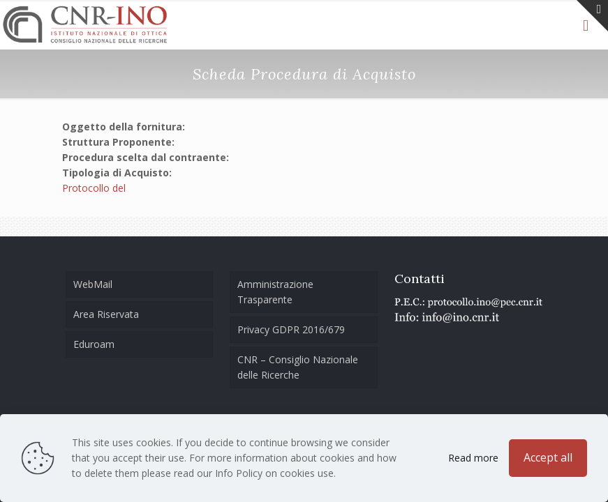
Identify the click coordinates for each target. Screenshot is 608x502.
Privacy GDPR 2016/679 (291, 329)
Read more (473, 457)
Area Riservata (106, 314)
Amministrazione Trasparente (275, 291)
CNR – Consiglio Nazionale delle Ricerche (297, 367)
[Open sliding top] (592, 15)
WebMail (92, 284)
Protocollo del (94, 188)
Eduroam (93, 344)
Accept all (548, 457)
